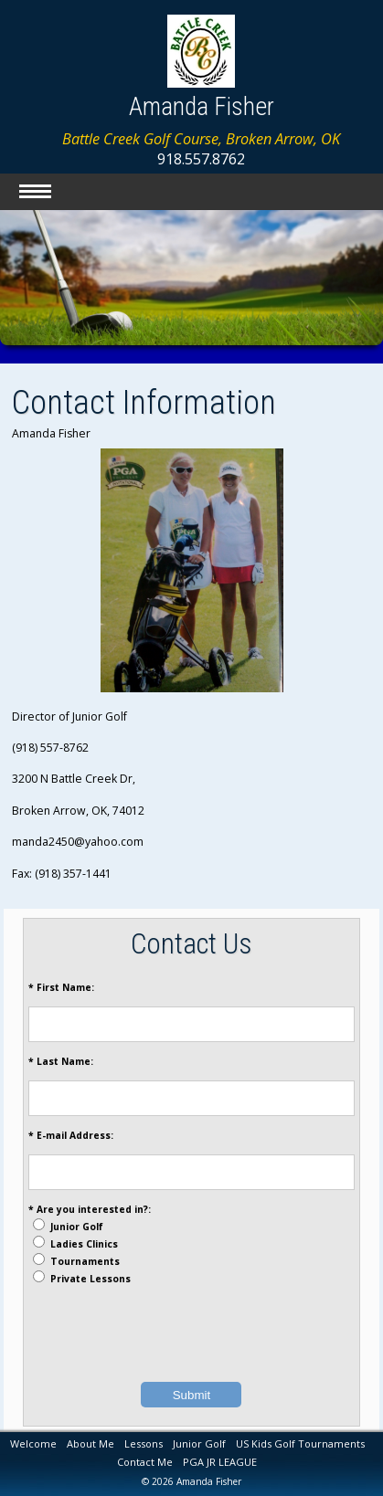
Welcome (33, 1443)
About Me (90, 1443)
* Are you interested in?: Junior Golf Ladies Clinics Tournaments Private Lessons (89, 1244)
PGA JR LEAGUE (220, 1462)
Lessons (143, 1443)
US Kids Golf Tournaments (300, 1443)
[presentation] (191, 1333)
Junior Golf (199, 1443)
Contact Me (145, 1462)
